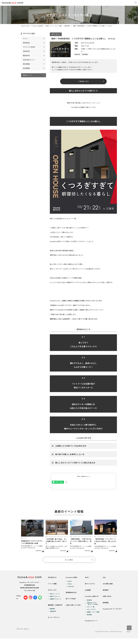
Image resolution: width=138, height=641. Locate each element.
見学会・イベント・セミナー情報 (54, 26)
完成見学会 (69, 26)
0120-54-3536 (31, 591)
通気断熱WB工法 (71, 593)
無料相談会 (26, 43)
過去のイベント (27, 75)
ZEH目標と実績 (108, 584)
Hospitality (71, 586)
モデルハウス (52, 591)
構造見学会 (26, 55)
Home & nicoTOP (25, 26)
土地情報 (88, 591)
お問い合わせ (107, 598)
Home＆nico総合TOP (92, 598)
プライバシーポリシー (23, 632)
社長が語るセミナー (29, 60)
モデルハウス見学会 (29, 47)
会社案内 (89, 602)
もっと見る (69, 560)
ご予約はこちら (83, 81)
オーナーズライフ (53, 620)
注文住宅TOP (52, 578)
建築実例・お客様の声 (55, 607)
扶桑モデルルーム (55, 598)
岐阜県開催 (26, 68)
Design (69, 584)
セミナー (25, 38)
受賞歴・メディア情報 (93, 614)
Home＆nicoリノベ (91, 623)
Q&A (104, 578)
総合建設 (89, 617)
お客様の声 (53, 613)
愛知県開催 (85, 54)
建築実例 (52, 611)
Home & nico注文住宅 (37, 26)
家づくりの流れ (71, 600)
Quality (70, 581)
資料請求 (105, 591)
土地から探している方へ (74, 607)
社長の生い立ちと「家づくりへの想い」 (93, 605)
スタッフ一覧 (90, 609)
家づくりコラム (90, 584)
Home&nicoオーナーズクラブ (112, 612)
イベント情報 (52, 584)
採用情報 (105, 605)
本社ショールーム (55, 595)
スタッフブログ (91, 611)
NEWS (87, 578)
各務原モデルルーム (55, 600)
